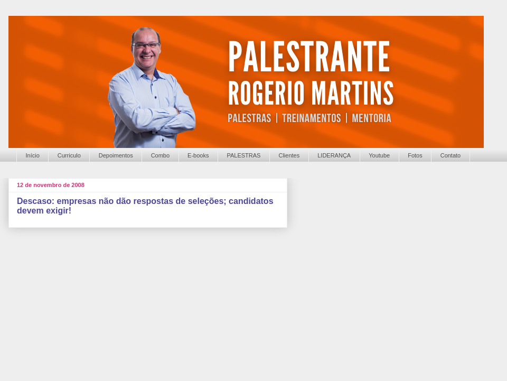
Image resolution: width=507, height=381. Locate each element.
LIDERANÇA (334, 155)
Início (33, 155)
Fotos (415, 155)
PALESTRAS (243, 155)
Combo (160, 155)
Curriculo (69, 155)
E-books (198, 155)
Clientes (288, 155)
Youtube (379, 155)
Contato (450, 155)
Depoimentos (116, 155)
